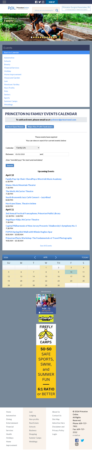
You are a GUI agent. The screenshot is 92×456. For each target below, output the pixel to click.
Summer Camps (10, 101)
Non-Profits (9, 88)
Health (9, 434)
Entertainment (12, 423)
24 (71, 281)
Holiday (7, 71)
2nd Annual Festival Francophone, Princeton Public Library (33, 213)
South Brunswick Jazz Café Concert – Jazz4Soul (28, 197)
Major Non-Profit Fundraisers (40, 127)
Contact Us (56, 415)
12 (9, 276)
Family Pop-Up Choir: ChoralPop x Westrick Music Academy (33, 179)
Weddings (8, 104)
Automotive (9, 57)
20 (21, 281)
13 (21, 276)
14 (34, 276)
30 (59, 285)
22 (46, 281)
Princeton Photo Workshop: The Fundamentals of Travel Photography (39, 238)
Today (85, 257)
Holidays (9, 438)
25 (83, 281)
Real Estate (34, 423)
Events (8, 47)
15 (46, 276)
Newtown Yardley (11, 84)
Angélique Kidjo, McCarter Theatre (22, 219)
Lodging (32, 415)
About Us (56, 412)
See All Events (46, 245)
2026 (6, 257)
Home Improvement (12, 74)
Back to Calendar (11, 52)
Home (8, 412)
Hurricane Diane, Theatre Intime (21, 203)
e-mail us (76, 435)
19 (9, 281)
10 (71, 272)
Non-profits (34, 419)
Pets (6, 91)
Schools (7, 61)
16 (59, 276)
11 (83, 272)
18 (83, 276)
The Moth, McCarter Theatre (19, 191)
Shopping (33, 434)
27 (21, 285)
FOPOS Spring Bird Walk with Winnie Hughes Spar (29, 232)
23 (59, 281)
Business (32, 430)
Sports (7, 98)
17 (71, 276)
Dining (9, 419)
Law (6, 81)
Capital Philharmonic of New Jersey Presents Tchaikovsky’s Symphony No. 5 (41, 226)
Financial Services (11, 67)
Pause (60, 37)
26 (9, 285)
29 (46, 285)
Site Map (56, 419)
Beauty (7, 64)
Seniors (7, 94)
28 (34, 285)
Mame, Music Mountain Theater (21, 185)
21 (34, 281)
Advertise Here (58, 423)
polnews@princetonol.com (63, 119)
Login (54, 434)
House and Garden (12, 78)
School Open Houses (15, 127)
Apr (45, 257)
